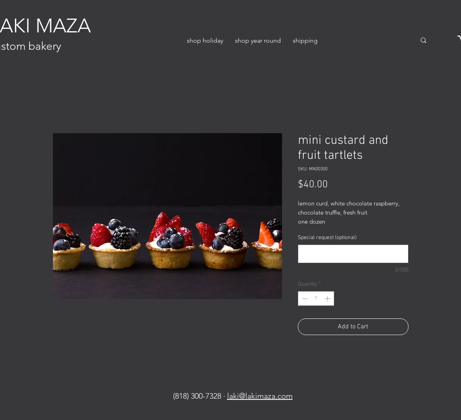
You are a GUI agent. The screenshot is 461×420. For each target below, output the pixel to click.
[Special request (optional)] (353, 254)
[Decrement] (304, 298)
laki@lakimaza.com (260, 396)
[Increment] (328, 298)
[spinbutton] (316, 298)
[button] (205, 40)
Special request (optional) (327, 237)
